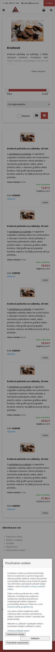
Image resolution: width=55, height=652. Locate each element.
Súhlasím (35, 638)
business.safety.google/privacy (20, 607)
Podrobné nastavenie (17, 642)
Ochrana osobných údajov (18, 630)
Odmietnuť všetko (15, 634)
